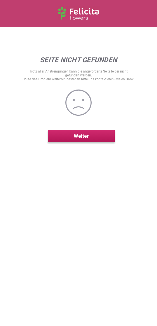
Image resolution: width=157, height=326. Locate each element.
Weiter (81, 136)
